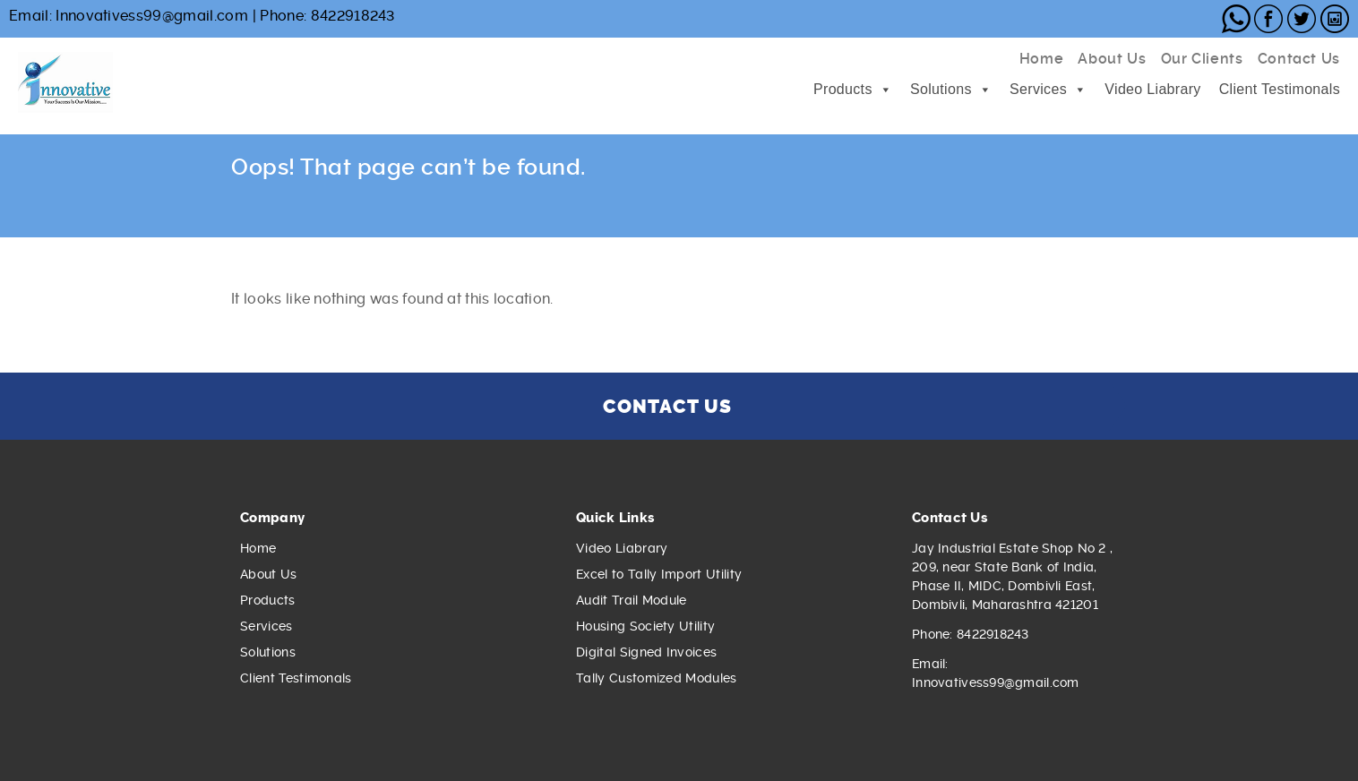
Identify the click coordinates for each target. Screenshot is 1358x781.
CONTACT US (667, 406)
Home (1041, 58)
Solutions (941, 89)
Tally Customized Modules (656, 678)
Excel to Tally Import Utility (659, 574)
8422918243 (353, 15)
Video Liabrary (1152, 89)
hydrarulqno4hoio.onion (509, 227)
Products (842, 89)
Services (1038, 89)
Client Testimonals (1279, 89)
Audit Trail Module (631, 600)
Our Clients (1202, 58)
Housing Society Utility (645, 626)
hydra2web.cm (510, 209)
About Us (1112, 58)
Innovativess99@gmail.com (152, 15)
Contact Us (1299, 58)
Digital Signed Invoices (646, 652)
